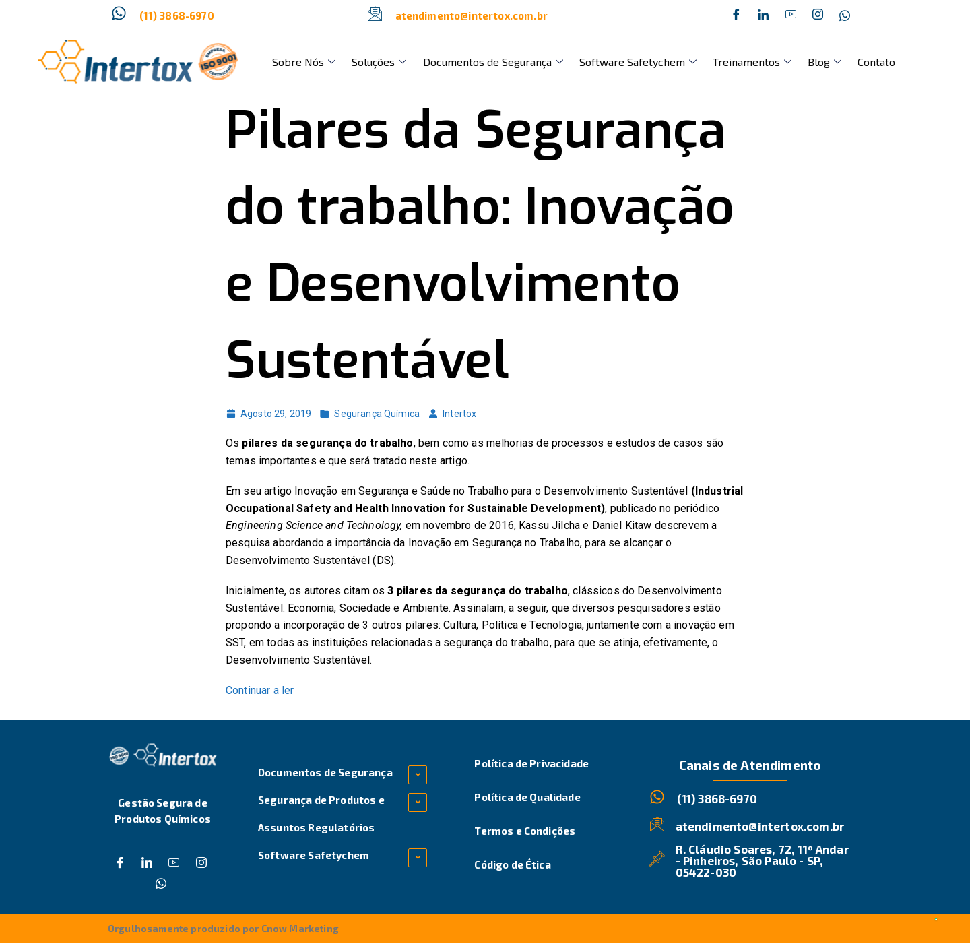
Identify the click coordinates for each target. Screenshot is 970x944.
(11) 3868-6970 (176, 15)
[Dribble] (791, 15)
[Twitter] (763, 15)
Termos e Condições (524, 831)
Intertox (459, 413)
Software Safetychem (618, 61)
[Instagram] (818, 15)
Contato (841, 61)
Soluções (371, 61)
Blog (794, 61)
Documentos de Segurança (479, 61)
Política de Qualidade (527, 797)
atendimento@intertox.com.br (471, 15)
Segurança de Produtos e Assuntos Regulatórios (321, 813)
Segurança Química (377, 413)
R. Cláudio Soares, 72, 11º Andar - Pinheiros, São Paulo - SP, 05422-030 (762, 860)
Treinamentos (727, 61)
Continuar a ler (260, 690)
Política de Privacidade (531, 763)
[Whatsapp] (845, 15)
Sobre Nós (301, 61)
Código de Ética (512, 864)
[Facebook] (736, 15)
